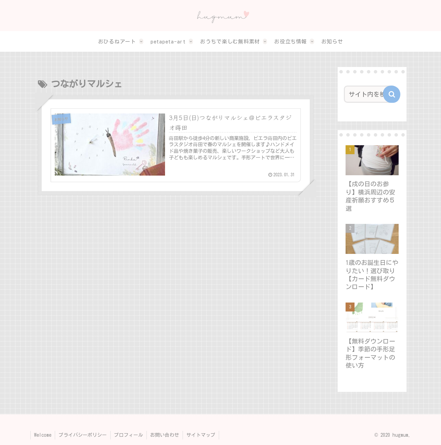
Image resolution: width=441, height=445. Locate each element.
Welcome (42, 435)
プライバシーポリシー (83, 435)
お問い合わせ (164, 435)
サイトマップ (200, 435)
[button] (391, 94)
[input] (370, 94)
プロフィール (128, 435)
